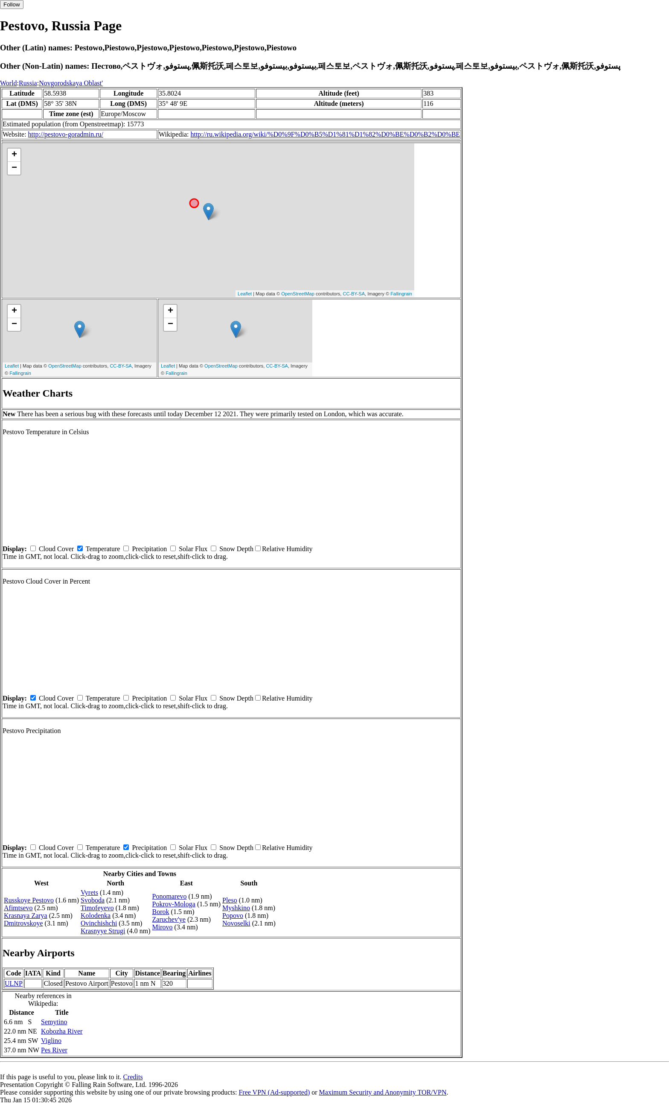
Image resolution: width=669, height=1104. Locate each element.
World (8, 83)
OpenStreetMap (297, 293)
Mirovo (162, 927)
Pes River (54, 1050)
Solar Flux (193, 548)
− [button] (14, 168)
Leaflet (245, 293)
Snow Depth (236, 548)
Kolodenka (96, 915)
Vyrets (89, 892)
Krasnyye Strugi (103, 931)
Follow (11, 4)
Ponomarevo (169, 896)
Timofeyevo (97, 907)
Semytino (54, 1021)
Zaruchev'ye (169, 919)
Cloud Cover (56, 548)
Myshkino (236, 907)
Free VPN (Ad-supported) (274, 1092)
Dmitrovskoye (23, 923)
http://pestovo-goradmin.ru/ (65, 134)
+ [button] (14, 155)
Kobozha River (61, 1031)
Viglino (51, 1040)
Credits (133, 1077)
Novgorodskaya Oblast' (71, 83)
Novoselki (236, 923)
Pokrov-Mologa (173, 904)
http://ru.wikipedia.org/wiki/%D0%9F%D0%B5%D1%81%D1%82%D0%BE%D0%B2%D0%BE (325, 134)
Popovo (232, 915)
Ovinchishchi (99, 923)
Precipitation (149, 548)
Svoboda (93, 900)
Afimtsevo (18, 907)
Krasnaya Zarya (25, 915)
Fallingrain (401, 293)
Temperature (103, 548)
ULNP (14, 983)
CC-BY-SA (354, 293)
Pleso (229, 900)
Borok (160, 911)
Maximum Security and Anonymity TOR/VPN (383, 1092)
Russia (28, 83)
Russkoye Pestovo (29, 900)
